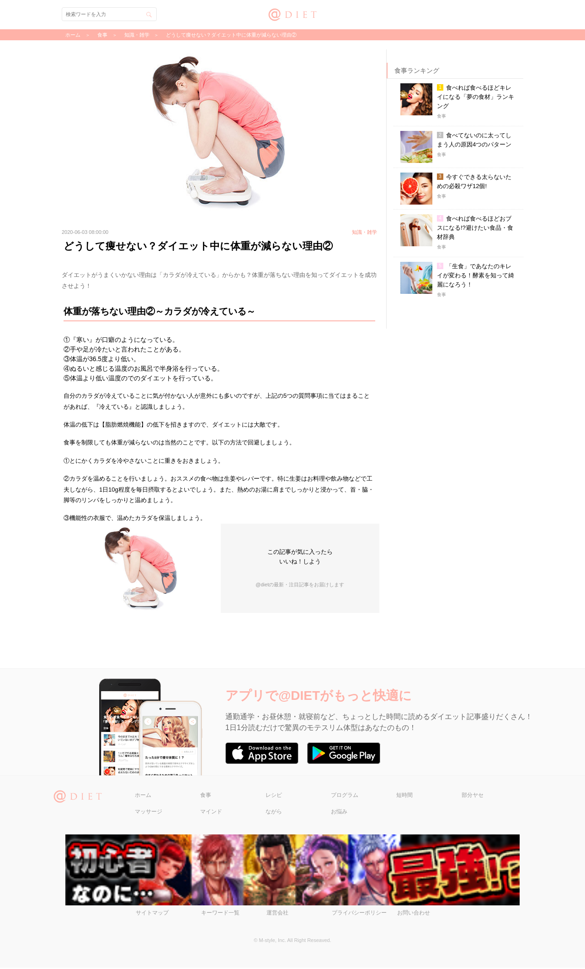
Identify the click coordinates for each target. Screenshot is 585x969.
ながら (274, 812)
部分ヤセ (473, 796)
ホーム (143, 796)
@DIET (293, 13)
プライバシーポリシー (359, 914)
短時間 (404, 796)
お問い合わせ (413, 914)
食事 (205, 796)
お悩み (339, 812)
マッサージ (148, 812)
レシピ (274, 796)
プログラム (344, 796)
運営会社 (277, 914)
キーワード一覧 (220, 914)
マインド (211, 812)
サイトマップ (152, 914)
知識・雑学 (136, 35)
